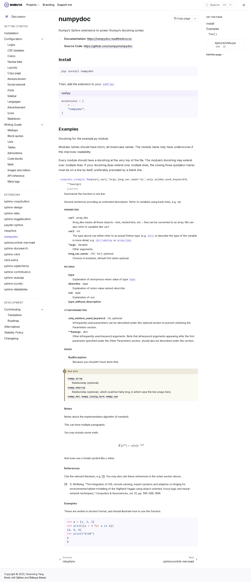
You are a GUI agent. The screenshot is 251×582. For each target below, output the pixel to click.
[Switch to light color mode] (244, 5)
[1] (103, 476)
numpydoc (11, 236)
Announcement (17, 79)
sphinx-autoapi (14, 277)
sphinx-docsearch (16, 248)
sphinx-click (12, 254)
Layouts (12, 67)
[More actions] (195, 18)
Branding (48, 4)
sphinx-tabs (12, 213)
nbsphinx (10, 230)
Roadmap (13, 320)
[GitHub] (237, 4)
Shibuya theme (37, 577)
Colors (11, 56)
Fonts (11, 90)
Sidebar (12, 96)
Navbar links (15, 62)
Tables (12, 147)
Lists (10, 141)
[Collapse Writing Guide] (42, 124)
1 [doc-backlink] (65, 484)
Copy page (14, 73)
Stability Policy (13, 332)
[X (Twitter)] (239, 4)
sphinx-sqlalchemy (16, 266)
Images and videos (19, 170)
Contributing (12, 309)
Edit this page (214, 54)
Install (210, 23)
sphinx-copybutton (16, 201)
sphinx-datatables (16, 289)
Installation (11, 33)
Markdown (14, 118)
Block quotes (15, 136)
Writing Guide (13, 124)
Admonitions (15, 153)
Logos (11, 44)
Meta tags (14, 181)
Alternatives (12, 326)
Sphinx (20, 577)
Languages (14, 101)
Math (11, 164)
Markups (13, 130)
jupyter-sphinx (13, 225)
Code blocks (15, 158)
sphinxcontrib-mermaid (19, 242)
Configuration (13, 39)
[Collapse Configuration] (42, 39)
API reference (16, 175)
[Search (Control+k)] (219, 5)
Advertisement (16, 107)
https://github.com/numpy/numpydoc (108, 46)
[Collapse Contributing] (42, 309)
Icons (11, 113)
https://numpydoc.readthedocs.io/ (109, 38)
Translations (15, 315)
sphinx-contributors (17, 272)
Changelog (11, 338)
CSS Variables (16, 50)
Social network (16, 84)
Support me (64, 4)
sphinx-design (13, 207)
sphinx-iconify (13, 283)
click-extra (11, 260)
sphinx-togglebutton (17, 219)
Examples (212, 29)
